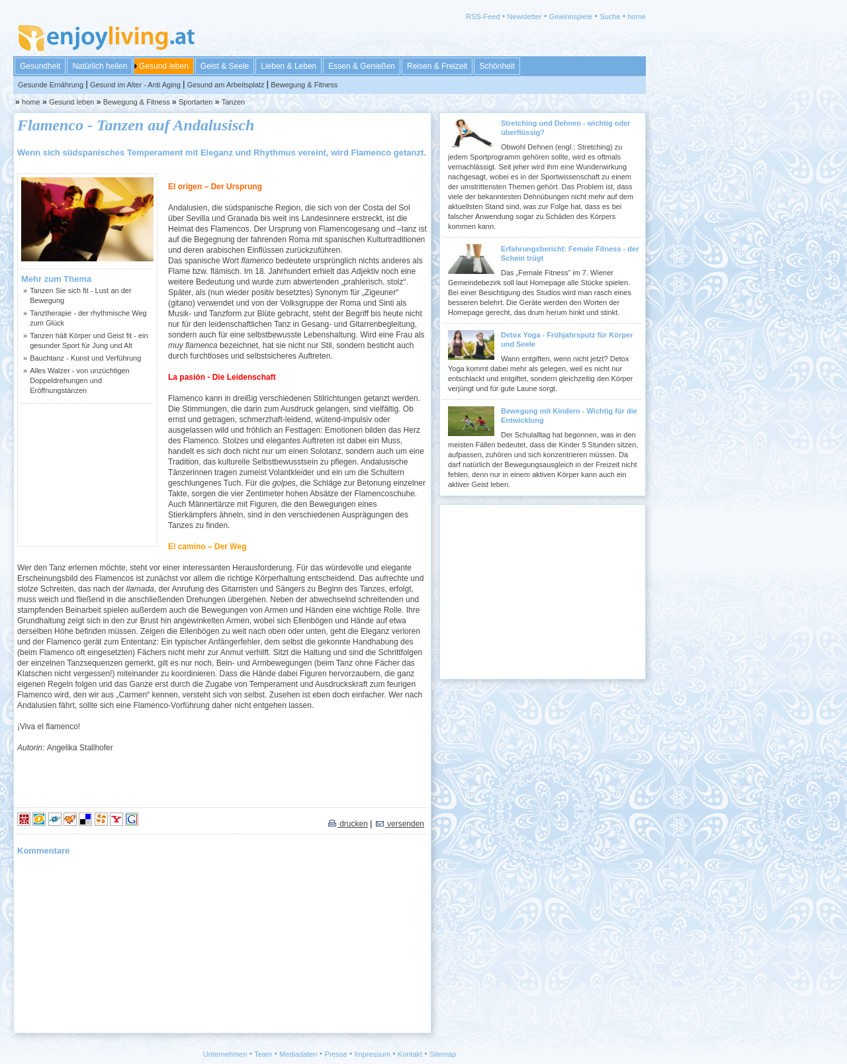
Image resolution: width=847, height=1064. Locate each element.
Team (263, 1054)
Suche (610, 17)
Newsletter (525, 17)
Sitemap (442, 1054)
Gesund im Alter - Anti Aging (135, 85)
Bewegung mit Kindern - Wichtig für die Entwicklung (569, 415)
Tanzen (233, 102)
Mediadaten (298, 1054)
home (636, 17)
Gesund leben (164, 66)
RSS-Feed (483, 17)
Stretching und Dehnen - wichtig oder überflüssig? (566, 127)
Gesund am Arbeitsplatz (226, 85)
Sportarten (195, 102)
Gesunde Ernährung (50, 85)
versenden (399, 823)
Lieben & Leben (288, 66)
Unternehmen (225, 1054)
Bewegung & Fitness (304, 85)
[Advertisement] (87, 474)
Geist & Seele (225, 66)
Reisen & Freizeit (437, 66)
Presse (335, 1054)
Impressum (372, 1054)
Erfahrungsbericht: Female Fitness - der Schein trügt (570, 253)
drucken (347, 823)
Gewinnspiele (570, 17)
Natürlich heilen (99, 66)
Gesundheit (40, 66)
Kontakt (410, 1054)
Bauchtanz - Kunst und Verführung (85, 358)
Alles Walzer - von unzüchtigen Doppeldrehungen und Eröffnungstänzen (80, 380)
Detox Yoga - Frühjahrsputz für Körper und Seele (567, 339)
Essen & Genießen (361, 66)
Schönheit (496, 66)
